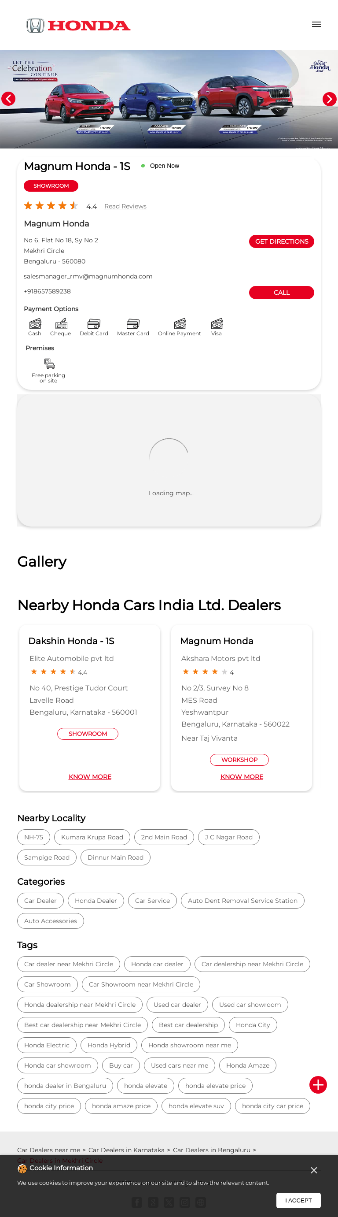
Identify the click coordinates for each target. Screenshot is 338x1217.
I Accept (298, 1200)
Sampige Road (47, 857)
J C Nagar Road (229, 837)
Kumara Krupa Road (92, 837)
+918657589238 (47, 291)
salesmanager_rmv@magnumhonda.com (88, 276)
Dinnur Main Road (115, 857)
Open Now (164, 165)
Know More (90, 777)
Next (329, 99)
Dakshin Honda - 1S (71, 641)
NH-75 (33, 837)
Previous (8, 99)
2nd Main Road (164, 837)
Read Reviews (125, 206)
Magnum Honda (217, 641)
